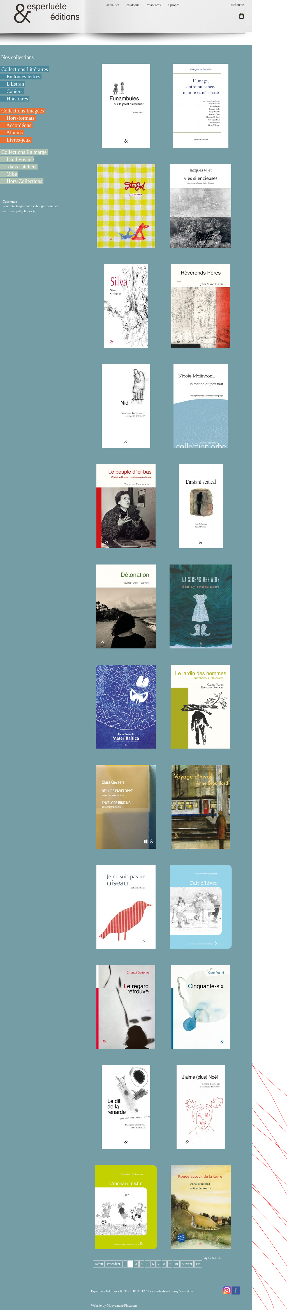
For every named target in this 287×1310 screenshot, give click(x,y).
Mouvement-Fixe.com (122, 1305)
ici (34, 211)
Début (99, 1264)
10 (176, 1264)
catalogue (132, 5)
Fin (198, 1264)
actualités (113, 5)
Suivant (187, 1264)
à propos (173, 5)
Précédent (113, 1264)
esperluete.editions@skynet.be (172, 1291)
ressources (154, 5)
